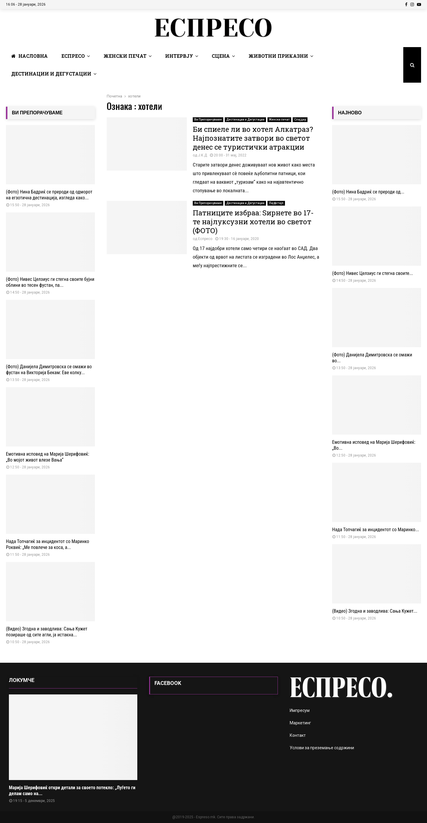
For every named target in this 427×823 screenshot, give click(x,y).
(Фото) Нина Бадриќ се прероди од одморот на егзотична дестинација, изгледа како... (49, 195)
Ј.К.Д (202, 155)
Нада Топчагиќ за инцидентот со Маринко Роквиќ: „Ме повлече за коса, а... (47, 544)
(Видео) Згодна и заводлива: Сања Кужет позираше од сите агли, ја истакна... (46, 632)
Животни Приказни (278, 56)
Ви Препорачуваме (208, 119)
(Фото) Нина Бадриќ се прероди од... (368, 192)
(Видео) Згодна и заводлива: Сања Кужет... (374, 611)
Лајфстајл (276, 203)
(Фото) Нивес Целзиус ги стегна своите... (372, 273)
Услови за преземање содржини (322, 747)
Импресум (300, 710)
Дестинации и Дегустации (51, 74)
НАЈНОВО (350, 113)
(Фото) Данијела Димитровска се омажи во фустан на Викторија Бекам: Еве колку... (49, 369)
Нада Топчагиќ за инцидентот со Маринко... (375, 529)
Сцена (221, 56)
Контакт (298, 735)
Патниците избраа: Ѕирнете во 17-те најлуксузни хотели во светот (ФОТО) (253, 221)
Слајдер (300, 119)
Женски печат (124, 56)
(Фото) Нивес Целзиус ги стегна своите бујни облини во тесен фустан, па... (50, 282)
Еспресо (73, 56)
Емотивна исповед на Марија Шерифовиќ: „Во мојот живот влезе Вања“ (47, 457)
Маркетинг (300, 722)
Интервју (179, 56)
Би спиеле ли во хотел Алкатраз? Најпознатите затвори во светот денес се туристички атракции (253, 138)
